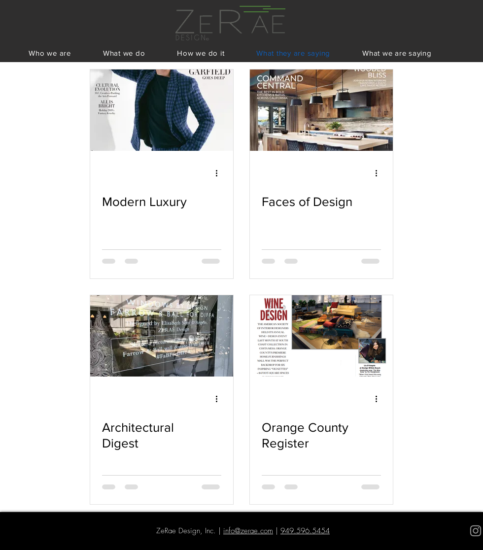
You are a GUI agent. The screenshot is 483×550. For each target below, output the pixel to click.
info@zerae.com (248, 531)
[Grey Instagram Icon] (475, 530)
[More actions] (220, 173)
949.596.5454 (305, 531)
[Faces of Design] (321, 110)
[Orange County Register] (321, 336)
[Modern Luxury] (161, 110)
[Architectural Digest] (161, 336)
